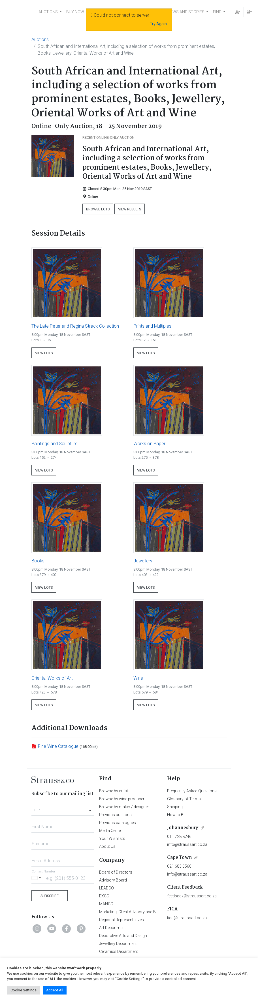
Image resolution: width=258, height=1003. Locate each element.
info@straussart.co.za (187, 844)
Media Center (110, 830)
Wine (138, 678)
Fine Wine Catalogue (58, 746)
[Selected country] (37, 878)
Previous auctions (115, 814)
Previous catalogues (117, 822)
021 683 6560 (179, 866)
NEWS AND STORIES (185, 12)
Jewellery (142, 561)
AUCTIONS (48, 12)
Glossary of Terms (184, 799)
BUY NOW (75, 12)
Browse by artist (113, 791)
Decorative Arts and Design (123, 935)
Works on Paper (149, 443)
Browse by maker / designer (124, 806)
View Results (129, 209)
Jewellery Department (118, 943)
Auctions (40, 39)
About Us (107, 846)
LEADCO (106, 888)
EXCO (104, 896)
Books (37, 561)
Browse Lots (98, 209)
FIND (217, 12)
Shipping (175, 806)
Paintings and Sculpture (54, 443)
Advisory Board (113, 880)
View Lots (44, 353)
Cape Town (179, 857)
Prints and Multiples (152, 326)
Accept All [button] (54, 990)
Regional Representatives (121, 919)
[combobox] (62, 808)
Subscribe (49, 896)
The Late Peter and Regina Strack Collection (75, 326)
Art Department (112, 927)
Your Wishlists (112, 838)
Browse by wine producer (121, 799)
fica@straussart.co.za (187, 917)
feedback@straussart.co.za (192, 896)
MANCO (106, 904)
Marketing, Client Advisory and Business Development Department (157, 912)
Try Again (158, 24)
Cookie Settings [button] (23, 990)
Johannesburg (183, 827)
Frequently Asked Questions (192, 791)
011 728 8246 (179, 836)
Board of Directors (115, 872)
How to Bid (177, 814)
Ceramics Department (118, 951)
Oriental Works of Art (52, 678)
